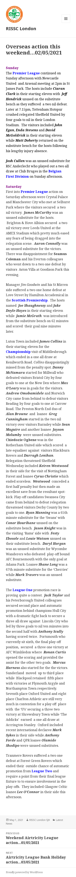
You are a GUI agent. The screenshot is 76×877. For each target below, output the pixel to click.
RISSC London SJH (39, 820)
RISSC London (21, 28)
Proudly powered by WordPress (24, 872)
